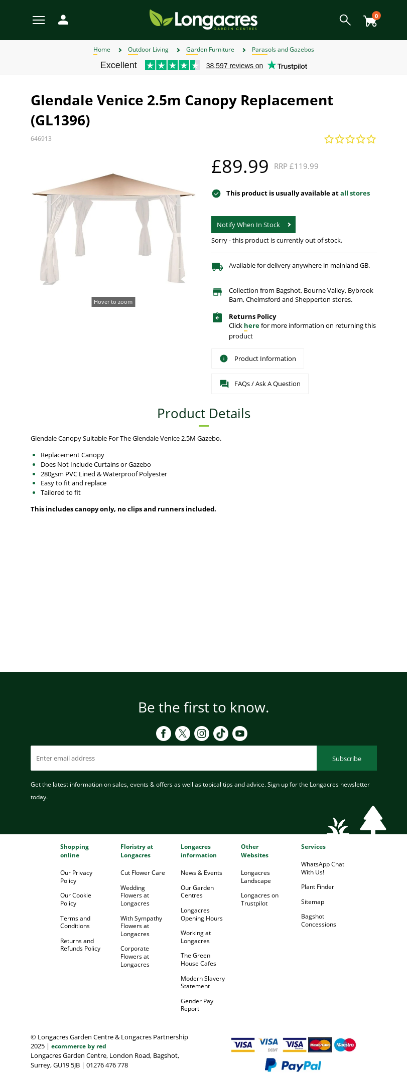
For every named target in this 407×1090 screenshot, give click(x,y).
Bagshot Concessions (318, 920)
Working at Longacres (196, 937)
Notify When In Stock (248, 224)
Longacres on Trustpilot (260, 899)
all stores (355, 193)
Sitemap (312, 901)
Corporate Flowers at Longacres (135, 956)
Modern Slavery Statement (203, 982)
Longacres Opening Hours (202, 914)
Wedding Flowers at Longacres (135, 895)
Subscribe (346, 758)
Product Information (257, 358)
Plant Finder (317, 886)
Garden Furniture (210, 49)
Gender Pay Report (197, 1005)
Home (101, 49)
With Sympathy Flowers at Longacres (141, 926)
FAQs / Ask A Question (260, 384)
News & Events (201, 872)
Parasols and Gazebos (283, 49)
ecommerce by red (78, 1046)
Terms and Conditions (75, 922)
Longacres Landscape (256, 876)
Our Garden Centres (197, 891)
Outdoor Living (148, 49)
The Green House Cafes (198, 959)
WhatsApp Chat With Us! (322, 868)
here (251, 325)
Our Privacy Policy (76, 876)
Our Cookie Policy (75, 899)
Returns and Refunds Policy (80, 945)
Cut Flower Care (142, 872)
